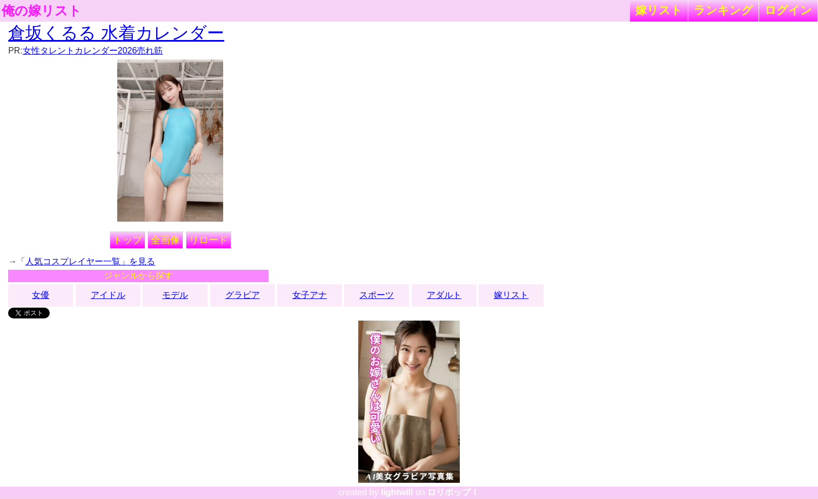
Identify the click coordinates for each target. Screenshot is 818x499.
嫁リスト (658, 10)
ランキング (723, 10)
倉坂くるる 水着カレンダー (116, 33)
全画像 (165, 240)
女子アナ (309, 295)
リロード (208, 240)
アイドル (108, 295)
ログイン (788, 10)
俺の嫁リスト (42, 11)
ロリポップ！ (453, 492)
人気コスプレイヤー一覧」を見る (90, 261)
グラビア (242, 295)
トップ (127, 240)
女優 (40, 295)
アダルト (444, 295)
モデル (175, 295)
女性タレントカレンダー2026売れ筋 (93, 50)
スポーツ (376, 295)
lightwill (397, 492)
